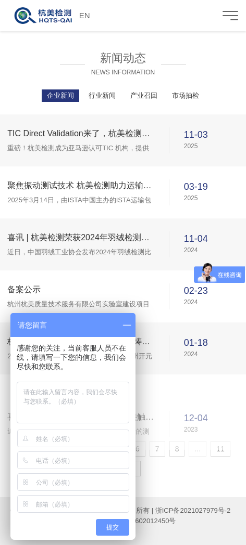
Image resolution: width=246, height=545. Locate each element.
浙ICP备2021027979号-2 (193, 510)
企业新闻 (60, 95)
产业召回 (143, 95)
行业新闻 (102, 95)
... (197, 449)
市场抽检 (185, 95)
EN (84, 15)
